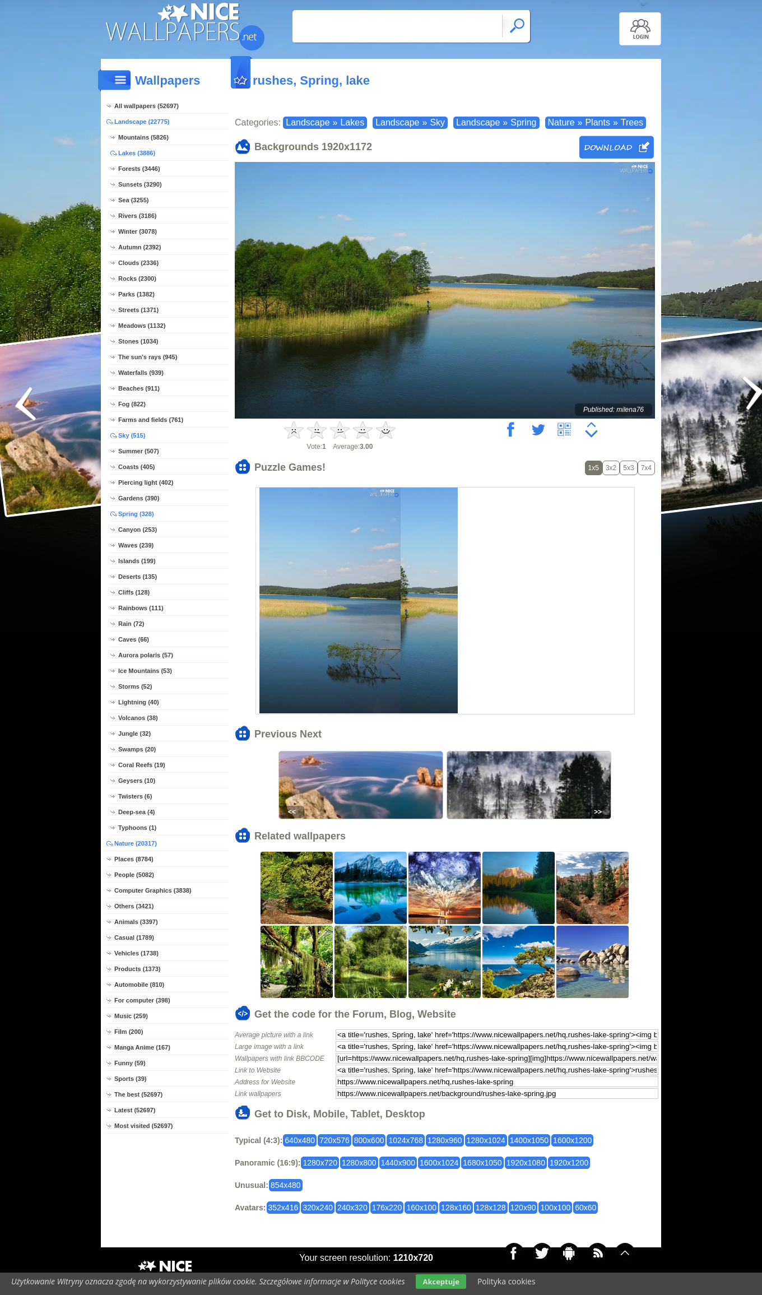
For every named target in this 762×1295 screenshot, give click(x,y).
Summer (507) (138, 451)
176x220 (387, 1207)
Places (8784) (134, 859)
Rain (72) (131, 623)
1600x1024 (439, 1162)
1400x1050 (529, 1140)
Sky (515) (131, 435)
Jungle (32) (134, 733)
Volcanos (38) (138, 717)
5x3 (628, 468)
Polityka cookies (506, 1281)
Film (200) (128, 1031)
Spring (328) (136, 513)
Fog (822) (132, 404)
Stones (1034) (138, 341)
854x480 (286, 1185)
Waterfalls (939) (141, 372)
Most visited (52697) (143, 1125)
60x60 (585, 1207)
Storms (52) (135, 686)
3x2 (611, 468)
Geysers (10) (136, 780)
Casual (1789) (134, 937)
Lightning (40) (138, 702)
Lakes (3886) (136, 153)
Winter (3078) (137, 231)
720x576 (334, 1140)
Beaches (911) (139, 388)
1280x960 (445, 1140)
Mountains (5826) (143, 137)
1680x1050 (482, 1162)
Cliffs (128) (134, 592)
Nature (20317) (135, 843)
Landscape (307, 122)
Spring (523, 122)
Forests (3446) (139, 168)
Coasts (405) (136, 466)
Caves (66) (133, 639)
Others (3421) (134, 906)
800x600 (369, 1140)
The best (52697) (138, 1094)
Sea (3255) (133, 200)
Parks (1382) (136, 294)
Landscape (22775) (141, 121)
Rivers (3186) (137, 215)
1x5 (593, 468)
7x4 (646, 468)
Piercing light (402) (145, 482)
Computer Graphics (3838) (153, 890)
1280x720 (320, 1162)
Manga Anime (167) (142, 1047)
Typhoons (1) (137, 827)
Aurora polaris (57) (145, 655)
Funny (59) (130, 1063)
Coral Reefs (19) (141, 765)
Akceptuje (440, 1282)
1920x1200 (569, 1162)
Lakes (352, 122)
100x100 (555, 1207)
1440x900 (398, 1162)
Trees (632, 122)
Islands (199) (137, 561)
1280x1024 (486, 1140)
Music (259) (131, 1016)
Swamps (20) (137, 749)
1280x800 (359, 1162)
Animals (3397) (136, 921)
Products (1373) (137, 969)
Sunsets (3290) (140, 184)
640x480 (300, 1140)
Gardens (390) (138, 498)
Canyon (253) (137, 529)
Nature (561, 122)
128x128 (491, 1207)
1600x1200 (572, 1140)
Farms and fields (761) (150, 419)
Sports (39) (130, 1078)
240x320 (352, 1207)
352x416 (283, 1207)
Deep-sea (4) (136, 812)
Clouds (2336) (138, 262)
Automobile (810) (139, 984)
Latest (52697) (134, 1110)
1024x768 (405, 1140)
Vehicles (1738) (136, 953)
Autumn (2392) (139, 247)
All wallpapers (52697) (146, 106)
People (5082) (134, 874)
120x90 (523, 1207)
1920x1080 (526, 1162)
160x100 (421, 1207)
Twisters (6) (135, 796)
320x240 (318, 1207)
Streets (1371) (138, 310)
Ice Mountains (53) (145, 670)
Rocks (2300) (137, 278)
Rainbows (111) (141, 608)
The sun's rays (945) (147, 357)
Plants (597, 122)
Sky (437, 122)
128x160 (456, 1207)
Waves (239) (136, 545)
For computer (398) (142, 1000)
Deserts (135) (137, 576)
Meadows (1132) (141, 325)
